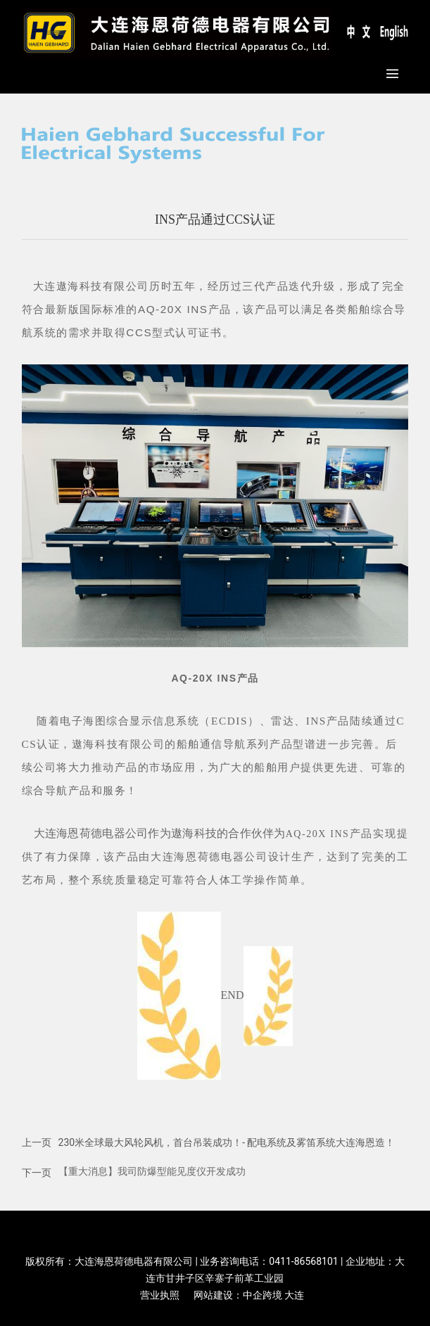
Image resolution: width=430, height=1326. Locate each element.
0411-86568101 (303, 1261)
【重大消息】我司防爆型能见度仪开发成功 (152, 1171)
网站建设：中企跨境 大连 (249, 1295)
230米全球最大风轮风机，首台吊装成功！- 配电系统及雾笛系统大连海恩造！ (227, 1142)
